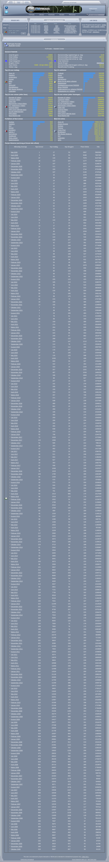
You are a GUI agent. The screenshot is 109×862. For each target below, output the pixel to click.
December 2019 (16, 369)
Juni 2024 (14, 217)
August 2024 (15, 211)
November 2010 (16, 677)
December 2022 (16, 268)
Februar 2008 (15, 770)
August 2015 (15, 516)
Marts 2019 (15, 395)
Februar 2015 (15, 533)
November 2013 (16, 575)
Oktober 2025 (16, 172)
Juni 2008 (14, 759)
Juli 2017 (14, 451)
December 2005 (16, 843)
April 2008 (14, 764)
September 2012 (17, 615)
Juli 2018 (14, 417)
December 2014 (16, 539)
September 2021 (17, 310)
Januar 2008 (15, 773)
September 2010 (17, 683)
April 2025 (14, 189)
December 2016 (16, 471)
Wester (11, 128)
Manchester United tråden (18, 104)
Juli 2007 (14, 790)
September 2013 (17, 581)
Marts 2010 (15, 700)
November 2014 (16, 542)
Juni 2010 (14, 691)
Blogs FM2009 (63, 87)
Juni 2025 (14, 183)
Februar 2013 (15, 601)
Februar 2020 (15, 364)
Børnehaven (62, 79)
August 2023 (15, 245)
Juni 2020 (14, 353)
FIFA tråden (13, 114)
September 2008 (17, 750)
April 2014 (14, 561)
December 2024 (16, 200)
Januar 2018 (15, 434)
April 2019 (14, 392)
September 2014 (17, 547)
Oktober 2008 (16, 748)
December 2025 (16, 166)
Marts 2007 (15, 801)
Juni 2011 (14, 657)
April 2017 (14, 460)
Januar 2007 (15, 807)
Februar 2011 (15, 669)
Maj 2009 (14, 728)
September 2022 (17, 276)
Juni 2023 (14, 251)
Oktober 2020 (16, 341)
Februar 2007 (15, 804)
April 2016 (14, 494)
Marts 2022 (15, 293)
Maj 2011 (14, 660)
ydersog (46, 28)
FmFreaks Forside (14, 44)
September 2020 (17, 344)
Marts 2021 (15, 327)
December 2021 (16, 302)
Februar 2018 (15, 432)
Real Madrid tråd (14, 116)
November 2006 (16, 812)
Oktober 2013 (16, 578)
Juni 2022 (14, 285)
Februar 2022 (15, 296)
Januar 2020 (15, 367)
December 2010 (16, 674)
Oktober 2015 (16, 511)
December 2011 (16, 640)
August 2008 (15, 753)
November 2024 (16, 203)
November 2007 (16, 779)
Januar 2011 (15, 671)
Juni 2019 (14, 386)
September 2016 (17, 479)
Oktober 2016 (16, 477)
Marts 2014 (15, 564)
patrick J (12, 132)
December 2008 (16, 742)
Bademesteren (14, 140)
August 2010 (15, 685)
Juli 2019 (14, 384)
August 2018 (15, 415)
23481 (104, 25)
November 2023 (16, 237)
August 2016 (15, 482)
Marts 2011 (15, 666)
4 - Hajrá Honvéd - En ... (70, 32)
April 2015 (14, 527)
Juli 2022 (14, 282)
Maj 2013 (14, 592)
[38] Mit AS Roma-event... (70, 25)
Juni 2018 (14, 420)
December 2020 (16, 336)
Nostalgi (60, 77)
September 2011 (17, 649)
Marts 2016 (15, 496)
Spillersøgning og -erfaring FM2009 (70, 89)
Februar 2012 (15, 635)
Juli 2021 (14, 316)
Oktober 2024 (16, 206)
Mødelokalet (62, 83)
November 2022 (16, 271)
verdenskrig (13, 77)
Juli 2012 (14, 621)
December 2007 (16, 776)
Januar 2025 (15, 197)
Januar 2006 (15, 841)
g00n (46, 31)
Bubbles (46, 32)
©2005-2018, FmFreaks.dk (27, 859)
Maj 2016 (14, 491)
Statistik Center (14, 46)
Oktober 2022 (16, 274)
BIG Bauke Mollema (16, 89)
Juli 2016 (14, 485)
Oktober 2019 (16, 375)
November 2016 (16, 474)
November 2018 (16, 406)
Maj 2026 (14, 152)
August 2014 (15, 550)
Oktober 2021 (16, 307)
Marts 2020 (15, 361)
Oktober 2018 (16, 409)
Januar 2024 (15, 231)
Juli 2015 (14, 519)
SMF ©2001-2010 (92, 859)
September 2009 (17, 717)
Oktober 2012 (16, 612)
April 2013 (14, 595)
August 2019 (15, 381)
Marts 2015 (15, 530)
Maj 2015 (14, 525)
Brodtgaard (61, 132)
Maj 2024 (14, 220)
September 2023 (17, 242)
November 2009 (16, 711)
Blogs (56, 25)
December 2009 (16, 708)
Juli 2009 (14, 722)
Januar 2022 (15, 299)
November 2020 (16, 338)
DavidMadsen (13, 87)
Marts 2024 (15, 226)
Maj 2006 (14, 829)
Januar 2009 (15, 739)
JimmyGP (12, 85)
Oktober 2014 (16, 544)
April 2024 (14, 223)
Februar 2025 (15, 195)
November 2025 (16, 169)
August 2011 (15, 652)
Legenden (12, 91)
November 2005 (16, 846)
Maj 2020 (14, 355)
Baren (60, 75)
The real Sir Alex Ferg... (70, 28)
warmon (46, 25)
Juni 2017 (14, 454)
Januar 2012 (15, 638)
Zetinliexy (96, 32)
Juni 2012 (14, 623)
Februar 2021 (15, 330)
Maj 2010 (14, 694)
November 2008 (16, 745)
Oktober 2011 (16, 646)
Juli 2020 (14, 350)
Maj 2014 (14, 559)
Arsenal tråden (14, 108)
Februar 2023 (15, 262)
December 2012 (16, 606)
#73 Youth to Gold (70, 26)
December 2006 (16, 810)
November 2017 (16, 440)
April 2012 (14, 629)
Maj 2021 (14, 321)
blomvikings (13, 134)
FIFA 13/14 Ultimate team (17, 110)
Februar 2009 (15, 736)
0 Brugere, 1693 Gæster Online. (94, 27)
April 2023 (14, 257)
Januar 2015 (15, 536)
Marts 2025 (15, 192)
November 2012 (16, 609)
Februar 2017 (15, 465)
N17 (10, 83)
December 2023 (16, 234)
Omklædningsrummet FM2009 (68, 85)
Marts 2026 (15, 158)
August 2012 (15, 618)
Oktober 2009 (16, 714)
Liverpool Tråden (14, 100)
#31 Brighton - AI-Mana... (70, 30)
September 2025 (17, 175)
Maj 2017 (14, 457)
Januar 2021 (15, 333)
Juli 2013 (14, 587)
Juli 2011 (14, 654)
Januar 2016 (15, 502)
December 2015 (16, 505)
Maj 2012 (14, 626)
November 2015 (16, 508)
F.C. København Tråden (17, 106)
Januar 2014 (15, 570)
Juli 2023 (14, 248)
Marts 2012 (15, 632)
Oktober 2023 (16, 240)
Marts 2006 (15, 835)
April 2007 (14, 798)
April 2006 (14, 832)
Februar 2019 (15, 398)
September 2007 (17, 784)
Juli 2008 (14, 756)
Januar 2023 (15, 265)
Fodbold (60, 73)
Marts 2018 (15, 429)
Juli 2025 (14, 180)
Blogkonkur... (57, 29)
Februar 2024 (15, 228)
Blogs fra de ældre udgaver (67, 81)
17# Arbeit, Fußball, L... (70, 29)
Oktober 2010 (16, 680)
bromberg (12, 130)
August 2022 (15, 279)
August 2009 (15, 719)
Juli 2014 (14, 553)
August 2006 (15, 821)
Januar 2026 (15, 163)
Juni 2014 (14, 556)
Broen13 (46, 26)
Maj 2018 (14, 423)
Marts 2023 (15, 259)
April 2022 (14, 290)
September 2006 (17, 818)
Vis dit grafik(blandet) (16, 112)
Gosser (11, 79)
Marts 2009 (15, 733)
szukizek (46, 29)
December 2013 (16, 573)
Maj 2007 (14, 796)
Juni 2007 (14, 793)
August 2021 (15, 313)
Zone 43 (11, 73)
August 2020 (15, 347)
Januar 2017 (15, 468)
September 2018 (17, 412)
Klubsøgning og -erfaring (66, 91)
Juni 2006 (14, 827)
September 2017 (17, 446)
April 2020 (14, 358)
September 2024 (17, 209)
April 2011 (14, 663)
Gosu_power (13, 138)
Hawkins (12, 75)
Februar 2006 (15, 838)
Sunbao (11, 122)
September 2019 (17, 378)
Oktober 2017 (16, 443)
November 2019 (16, 372)
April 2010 (14, 697)
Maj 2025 (14, 186)
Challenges (57, 28)
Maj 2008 (14, 762)
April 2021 (14, 324)
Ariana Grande (63, 124)
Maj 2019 (14, 389)
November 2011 (16, 643)
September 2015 (17, 513)
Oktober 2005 (16, 849)
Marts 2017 (15, 463)
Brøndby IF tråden (15, 98)
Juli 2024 (14, 214)
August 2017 (15, 448)
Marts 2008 (15, 767)
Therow (60, 128)
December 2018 (16, 403)
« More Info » (85, 856)
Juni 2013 (14, 590)
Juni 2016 (14, 488)
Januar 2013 (15, 604)
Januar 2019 (15, 400)
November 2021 (16, 305)
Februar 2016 (15, 499)
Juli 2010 (14, 688)
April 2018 (14, 426)
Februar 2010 (15, 702)
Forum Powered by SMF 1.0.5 (79, 859)
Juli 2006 (14, 824)
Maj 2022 (14, 288)
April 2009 (14, 731)
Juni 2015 (14, 522)
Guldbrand (12, 136)
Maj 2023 (14, 254)
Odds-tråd (12, 102)
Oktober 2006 (16, 815)
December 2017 (16, 437)
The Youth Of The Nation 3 (70, 31)
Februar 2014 (15, 567)
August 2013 (15, 584)
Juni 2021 (14, 319)
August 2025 (15, 178)
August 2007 (15, 787)
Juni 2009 (14, 725)
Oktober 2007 (16, 781)
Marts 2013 (15, 598)
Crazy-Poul (61, 130)
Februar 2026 (15, 161)
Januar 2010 (15, 705)
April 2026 (14, 155)
